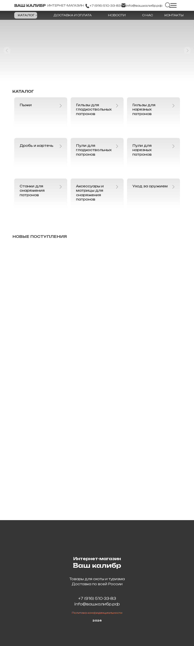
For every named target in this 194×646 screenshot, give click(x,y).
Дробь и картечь (36, 146)
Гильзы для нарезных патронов (143, 109)
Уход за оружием (150, 186)
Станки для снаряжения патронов (32, 190)
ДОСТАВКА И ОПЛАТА (72, 15)
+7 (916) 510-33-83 (97, 598)
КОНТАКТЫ (174, 15)
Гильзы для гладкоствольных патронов (94, 109)
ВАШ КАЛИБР (30, 5)
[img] (168, 5)
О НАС (147, 15)
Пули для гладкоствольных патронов (94, 150)
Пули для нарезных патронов (142, 150)
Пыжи (26, 105)
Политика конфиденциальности (97, 612)
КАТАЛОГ (26, 15)
